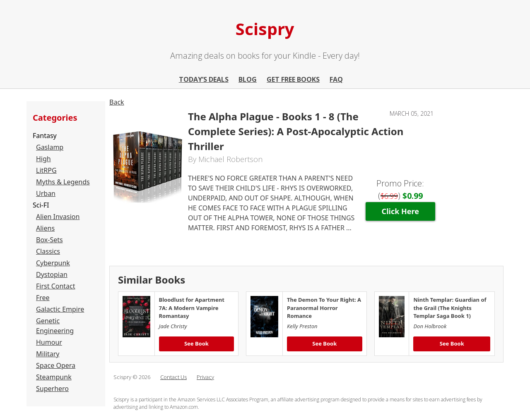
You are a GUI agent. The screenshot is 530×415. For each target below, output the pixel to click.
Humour (49, 342)
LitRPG (46, 170)
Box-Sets (49, 239)
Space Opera (55, 365)
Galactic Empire (60, 309)
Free (43, 297)
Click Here (400, 211)
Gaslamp (49, 147)
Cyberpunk (53, 262)
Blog (247, 79)
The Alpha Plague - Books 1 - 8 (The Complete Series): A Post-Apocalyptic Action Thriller (295, 131)
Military (47, 353)
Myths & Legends (63, 181)
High (43, 158)
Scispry (265, 28)
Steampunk (54, 377)
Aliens (45, 228)
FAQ (336, 79)
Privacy (205, 377)
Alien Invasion (58, 216)
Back (116, 102)
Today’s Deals (204, 79)
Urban (45, 193)
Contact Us (173, 377)
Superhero (52, 388)
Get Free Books (293, 79)
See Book (196, 343)
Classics (48, 251)
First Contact (55, 286)
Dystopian (51, 274)
